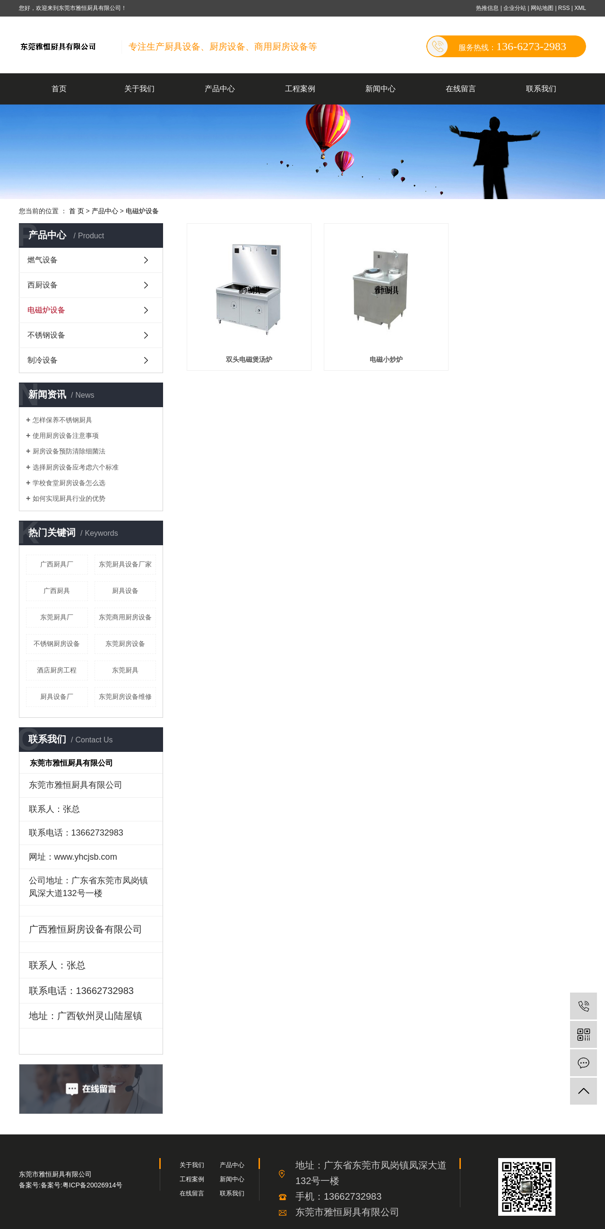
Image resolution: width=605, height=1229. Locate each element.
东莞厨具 (125, 670)
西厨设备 (42, 285)
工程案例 (300, 89)
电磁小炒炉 (386, 359)
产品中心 (220, 89)
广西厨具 (56, 590)
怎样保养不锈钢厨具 (62, 420)
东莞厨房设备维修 (125, 696)
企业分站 (514, 8)
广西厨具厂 (56, 564)
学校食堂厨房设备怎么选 (69, 483)
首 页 (76, 211)
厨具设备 (125, 590)
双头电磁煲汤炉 (249, 359)
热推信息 (487, 8)
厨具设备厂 (56, 696)
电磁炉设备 (142, 211)
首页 (59, 89)
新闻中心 (380, 89)
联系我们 (541, 89)
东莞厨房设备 (125, 643)
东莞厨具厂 (56, 617)
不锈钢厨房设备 (57, 643)
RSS (564, 8)
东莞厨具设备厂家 (125, 564)
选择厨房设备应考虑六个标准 (76, 467)
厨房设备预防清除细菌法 (69, 451)
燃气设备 (42, 260)
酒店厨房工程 (57, 670)
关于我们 (139, 89)
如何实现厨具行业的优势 (69, 498)
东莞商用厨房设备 (125, 617)
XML (580, 8)
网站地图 (543, 8)
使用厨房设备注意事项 (66, 435)
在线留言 (461, 89)
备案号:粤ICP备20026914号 (82, 1185)
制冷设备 (42, 360)
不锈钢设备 (46, 335)
